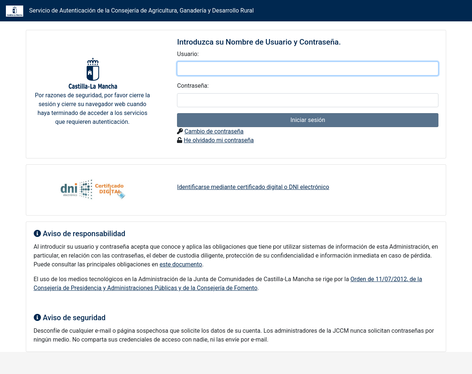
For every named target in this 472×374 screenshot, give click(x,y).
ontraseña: (193, 85)
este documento (181, 264)
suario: (187, 53)
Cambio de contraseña (213, 131)
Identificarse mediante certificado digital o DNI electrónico (253, 187)
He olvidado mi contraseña (219, 140)
